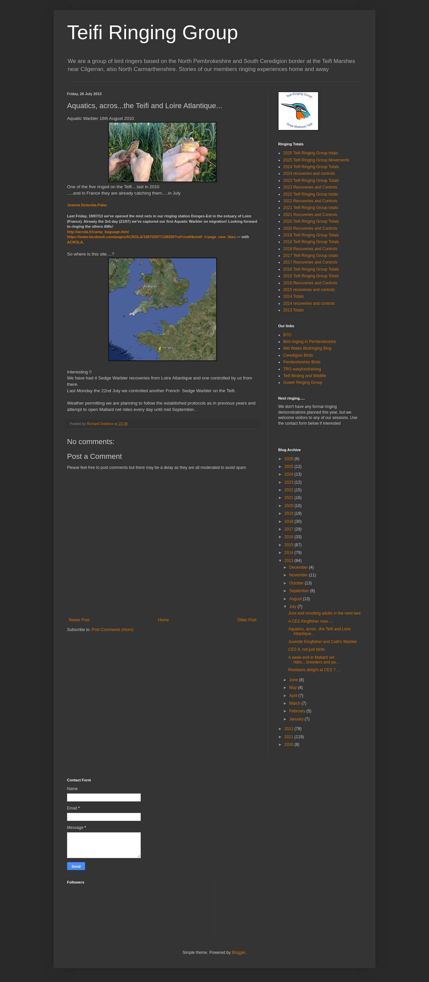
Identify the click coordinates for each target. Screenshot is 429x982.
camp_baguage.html (98, 232)
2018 (290, 521)
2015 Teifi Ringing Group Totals (311, 276)
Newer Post (79, 620)
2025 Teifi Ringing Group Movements (316, 160)
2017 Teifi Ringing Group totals (310, 255)
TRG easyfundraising (302, 369)
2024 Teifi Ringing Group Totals (311, 166)
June (294, 680)
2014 (290, 552)
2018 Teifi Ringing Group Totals (311, 241)
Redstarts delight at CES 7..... (314, 670)
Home (163, 620)
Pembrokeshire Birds (301, 362)
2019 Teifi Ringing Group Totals (311, 235)
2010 (290, 744)
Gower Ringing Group (302, 382)
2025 (290, 466)
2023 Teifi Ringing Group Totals (311, 180)
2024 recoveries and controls (309, 173)
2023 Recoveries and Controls (310, 187)
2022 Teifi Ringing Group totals (310, 194)
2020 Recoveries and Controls (310, 228)
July (293, 606)
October (297, 583)
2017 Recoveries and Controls (310, 262)
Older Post (246, 620)
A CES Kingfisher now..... (310, 621)
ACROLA (75, 242)
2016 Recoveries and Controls (310, 283)
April (293, 695)
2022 (290, 490)
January (297, 719)
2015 (290, 545)
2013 (290, 560)
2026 (290, 459)
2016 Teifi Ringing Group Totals (311, 269)
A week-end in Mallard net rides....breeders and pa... (313, 659)
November (299, 575)
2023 (290, 482)
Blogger (238, 952)
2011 (290, 736)
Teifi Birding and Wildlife (304, 375)
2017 (290, 529)
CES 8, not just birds (306, 649)
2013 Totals (293, 310)
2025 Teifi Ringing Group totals (310, 153)
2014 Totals (293, 296)
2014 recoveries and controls (309, 303)
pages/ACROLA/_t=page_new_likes (151, 237)
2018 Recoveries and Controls (310, 249)
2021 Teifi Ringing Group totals (310, 207)
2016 (290, 537)
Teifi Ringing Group (152, 32)
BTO (287, 335)
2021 (290, 497)
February (297, 711)
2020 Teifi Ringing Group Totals (311, 221)
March (295, 703)
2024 (290, 474)
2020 (290, 505)
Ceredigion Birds (298, 355)
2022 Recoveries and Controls (310, 201)
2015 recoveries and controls (309, 289)
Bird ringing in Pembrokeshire (309, 341)
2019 (290, 513)
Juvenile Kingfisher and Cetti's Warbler (322, 641)
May (293, 687)
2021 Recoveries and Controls (310, 214)
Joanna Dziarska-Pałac (87, 205)
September (299, 590)
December (299, 567)
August (296, 599)
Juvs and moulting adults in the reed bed (324, 613)
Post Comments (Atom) (112, 629)
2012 (290, 728)
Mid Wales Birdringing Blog (307, 348)
